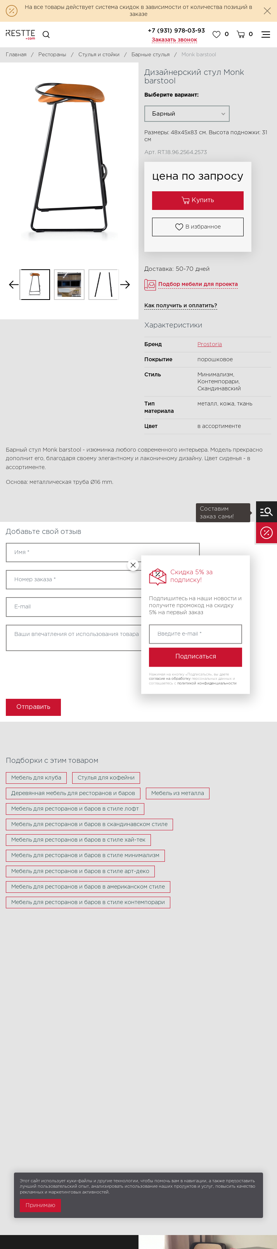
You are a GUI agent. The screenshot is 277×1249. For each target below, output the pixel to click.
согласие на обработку (169, 679)
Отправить (33, 707)
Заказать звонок (174, 40)
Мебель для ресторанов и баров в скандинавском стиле (89, 824)
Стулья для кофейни (106, 778)
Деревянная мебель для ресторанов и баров (73, 793)
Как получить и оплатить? (180, 305)
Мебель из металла (177, 793)
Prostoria (209, 344)
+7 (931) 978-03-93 (176, 30)
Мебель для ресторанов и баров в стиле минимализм (85, 855)
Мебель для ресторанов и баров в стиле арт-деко (80, 871)
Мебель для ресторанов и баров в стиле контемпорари (88, 902)
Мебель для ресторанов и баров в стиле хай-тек (78, 840)
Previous (13, 284)
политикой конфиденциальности (207, 683)
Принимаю (40, 1205)
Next (125, 284)
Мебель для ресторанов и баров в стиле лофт (75, 809)
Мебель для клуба (36, 778)
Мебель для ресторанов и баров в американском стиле (88, 887)
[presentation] (51, 672)
